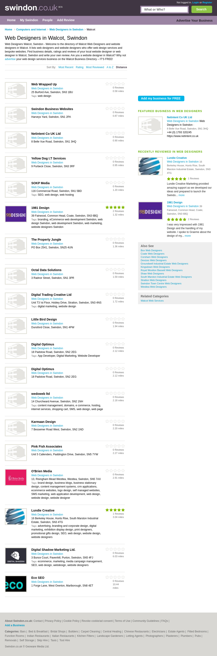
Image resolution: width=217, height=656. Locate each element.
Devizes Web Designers (153, 260)
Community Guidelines (146, 620)
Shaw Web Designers (152, 273)
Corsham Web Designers (154, 257)
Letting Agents (134, 635)
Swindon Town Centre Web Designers (161, 283)
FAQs (164, 620)
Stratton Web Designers (153, 280)
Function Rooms (15, 635)
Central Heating (112, 631)
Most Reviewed (95, 67)
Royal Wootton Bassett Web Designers (162, 270)
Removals (11, 640)
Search (201, 9)
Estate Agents (176, 631)
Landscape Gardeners (110, 635)
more (182, 195)
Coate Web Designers (152, 253)
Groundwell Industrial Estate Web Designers (164, 263)
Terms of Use (122, 620)
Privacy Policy (53, 620)
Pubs (198, 635)
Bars (23, 631)
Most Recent (65, 67)
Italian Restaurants (63, 635)
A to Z (110, 67)
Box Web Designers (151, 250)
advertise (10, 59)
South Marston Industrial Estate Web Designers (166, 277)
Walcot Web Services (152, 300)
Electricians (159, 631)
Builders (73, 631)
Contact (38, 620)
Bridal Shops (58, 631)
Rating (80, 67)
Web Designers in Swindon (183, 121)
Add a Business (15, 625)
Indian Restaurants (38, 635)
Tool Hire (65, 640)
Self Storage (27, 640)
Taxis (54, 640)
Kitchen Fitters (86, 635)
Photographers (155, 635)
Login (195, 2)
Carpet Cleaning (91, 631)
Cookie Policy (72, 620)
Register (207, 2)
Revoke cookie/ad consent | (98, 620)
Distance (121, 67)
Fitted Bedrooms (197, 631)
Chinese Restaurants (137, 631)
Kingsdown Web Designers (155, 267)
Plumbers (187, 635)
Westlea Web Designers (154, 286)
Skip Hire (43, 640)
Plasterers (172, 635)
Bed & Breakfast (38, 631)
